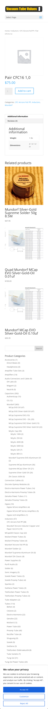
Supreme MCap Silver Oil (19, 468)
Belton (9, 607)
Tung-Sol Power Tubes (14, 662)
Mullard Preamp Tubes (15, 540)
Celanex (10, 611)
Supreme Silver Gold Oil (19, 472)
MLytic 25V (15, 438)
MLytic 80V (15, 454)
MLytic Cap (13, 431)
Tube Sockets (12, 654)
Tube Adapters (11, 600)
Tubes (7, 604)
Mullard (10, 622)
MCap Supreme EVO (17, 415)
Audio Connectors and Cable (17, 378)
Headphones (12, 367)
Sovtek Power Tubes (13, 576)
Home (7, 31)
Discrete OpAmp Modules (16, 484)
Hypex (7, 504)
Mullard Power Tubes (14, 537)
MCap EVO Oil (15, 407)
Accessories (10, 360)
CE (8, 400)
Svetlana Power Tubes (14, 588)
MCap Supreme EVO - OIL (19, 419)
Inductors (14, 31)
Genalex (10, 618)
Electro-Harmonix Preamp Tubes (19, 492)
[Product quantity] (9, 91)
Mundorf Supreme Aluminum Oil (19, 552)
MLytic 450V (16, 442)
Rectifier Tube (13, 634)
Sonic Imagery (11, 572)
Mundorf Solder (11, 548)
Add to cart (24, 91)
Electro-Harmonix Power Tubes (18, 488)
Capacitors (9, 393)
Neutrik (10, 389)
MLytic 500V (16, 446)
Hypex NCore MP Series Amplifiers (21, 511)
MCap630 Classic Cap (14, 533)
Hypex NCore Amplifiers (17, 507)
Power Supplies (11, 560)
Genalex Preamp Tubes (15, 500)
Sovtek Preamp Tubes (14, 580)
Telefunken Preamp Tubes (16, 596)
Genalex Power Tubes (14, 496)
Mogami (10, 385)
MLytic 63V (15, 450)
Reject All (24, 703)
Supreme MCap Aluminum (20, 464)
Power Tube (12, 626)
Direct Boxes (12, 363)
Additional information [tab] (18, 116)
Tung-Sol (10, 658)
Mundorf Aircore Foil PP (15, 544)
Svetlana (10, 646)
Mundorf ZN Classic (13, 556)
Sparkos (8, 584)
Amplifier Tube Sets (13, 370)
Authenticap (12, 396)
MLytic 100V (16, 434)
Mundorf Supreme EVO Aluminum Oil (25, 458)
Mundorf (8, 105)
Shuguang (11, 638)
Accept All (24, 689)
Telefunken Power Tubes (15, 592)
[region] (24, 687)
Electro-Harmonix (14, 614)
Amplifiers (9, 374)
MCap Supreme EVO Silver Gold (22, 423)
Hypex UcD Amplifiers (16, 515)
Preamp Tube (12, 630)
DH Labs (10, 381)
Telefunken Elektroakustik (18, 650)
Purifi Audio (10, 564)
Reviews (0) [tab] (13, 121)
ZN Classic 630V (15, 476)
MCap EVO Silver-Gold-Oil (20, 411)
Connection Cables (13, 480)
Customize (24, 696)
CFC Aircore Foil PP (27, 31)
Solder (7, 568)
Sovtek (9, 642)
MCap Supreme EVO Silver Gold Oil (24, 427)
